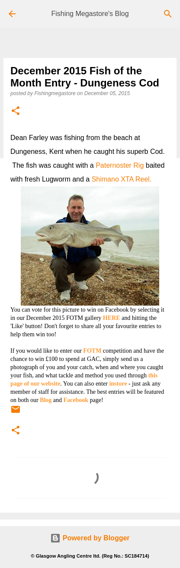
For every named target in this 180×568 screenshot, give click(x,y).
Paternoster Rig (120, 165)
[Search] (168, 13)
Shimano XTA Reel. (121, 179)
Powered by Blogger (89, 538)
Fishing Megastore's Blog (90, 13)
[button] (15, 111)
